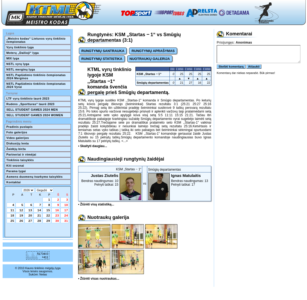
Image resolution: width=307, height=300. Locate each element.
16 (57, 210)
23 (57, 215)
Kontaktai (13, 182)
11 (12, 210)
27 (30, 220)
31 (66, 220)
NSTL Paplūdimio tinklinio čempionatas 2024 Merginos (36, 76)
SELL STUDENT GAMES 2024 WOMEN (34, 115)
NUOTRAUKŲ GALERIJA (150, 59)
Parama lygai (16, 171)
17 (66, 210)
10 (66, 205)
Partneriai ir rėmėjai (21, 154)
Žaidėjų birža (16, 149)
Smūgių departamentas (152, 82)
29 (48, 220)
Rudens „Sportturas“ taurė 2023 (30, 104)
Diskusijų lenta (17, 143)
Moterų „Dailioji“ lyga (22, 52)
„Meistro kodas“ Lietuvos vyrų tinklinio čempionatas (36, 40)
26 (21, 220)
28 (39, 220)
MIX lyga (12, 58)
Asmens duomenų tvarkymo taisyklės (34, 176)
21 (39, 215)
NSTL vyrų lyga (17, 63)
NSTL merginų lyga (20, 69)
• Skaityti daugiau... (92, 146)
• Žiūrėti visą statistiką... (96, 204)
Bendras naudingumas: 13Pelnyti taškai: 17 (179, 179)
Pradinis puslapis (19, 126)
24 (66, 215)
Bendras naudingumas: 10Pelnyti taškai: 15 (110, 179)
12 (21, 210)
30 (57, 220)
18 (12, 215)
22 (48, 215)
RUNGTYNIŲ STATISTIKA (101, 59)
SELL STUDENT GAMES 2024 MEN (32, 109)
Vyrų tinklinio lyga (20, 47)
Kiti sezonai (15, 165)
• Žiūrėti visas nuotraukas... (98, 278)
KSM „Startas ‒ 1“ (148, 74)
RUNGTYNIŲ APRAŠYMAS (152, 51)
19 (21, 215)
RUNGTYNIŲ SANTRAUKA (102, 51)
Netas (43, 274)
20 (30, 215)
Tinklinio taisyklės (20, 160)
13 (30, 210)
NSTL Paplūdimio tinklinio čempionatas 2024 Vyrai (36, 85)
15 (48, 210)
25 (12, 220)
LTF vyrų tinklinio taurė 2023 (27, 98)
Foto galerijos (16, 132)
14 (39, 210)
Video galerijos (17, 137)
